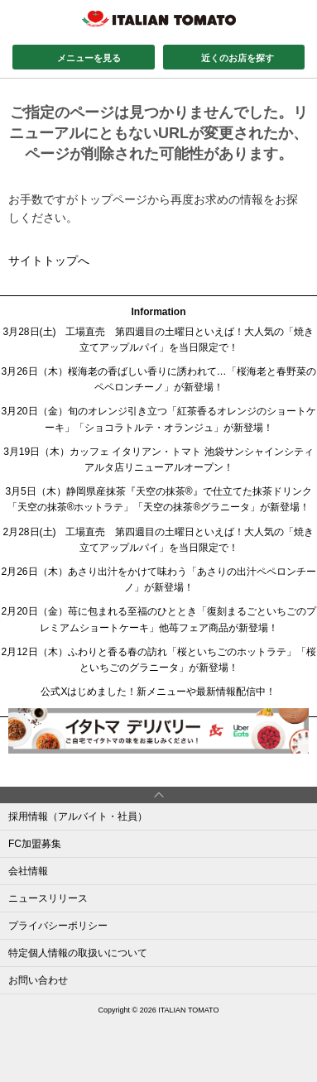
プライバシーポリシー (58, 925)
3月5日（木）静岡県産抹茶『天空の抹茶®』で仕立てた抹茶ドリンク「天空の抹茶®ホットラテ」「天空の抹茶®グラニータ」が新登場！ (158, 499)
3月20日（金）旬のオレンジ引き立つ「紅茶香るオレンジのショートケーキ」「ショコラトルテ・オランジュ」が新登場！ (158, 419)
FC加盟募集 (34, 844)
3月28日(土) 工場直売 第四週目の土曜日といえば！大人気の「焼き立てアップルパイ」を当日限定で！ (158, 339)
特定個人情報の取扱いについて (77, 953)
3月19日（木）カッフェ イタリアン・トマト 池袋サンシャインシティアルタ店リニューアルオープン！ (158, 459)
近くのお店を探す (237, 58)
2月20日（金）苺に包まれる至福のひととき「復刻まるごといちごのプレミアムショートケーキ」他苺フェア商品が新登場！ (158, 619)
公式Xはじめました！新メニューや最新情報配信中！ (158, 691)
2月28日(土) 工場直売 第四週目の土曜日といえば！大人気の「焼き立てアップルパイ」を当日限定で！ (158, 539)
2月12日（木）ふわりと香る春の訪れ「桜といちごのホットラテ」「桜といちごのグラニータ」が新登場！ (158, 659)
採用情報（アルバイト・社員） (77, 816)
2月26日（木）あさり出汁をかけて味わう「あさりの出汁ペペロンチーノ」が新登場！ (158, 579)
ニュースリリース (48, 898)
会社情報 (28, 871)
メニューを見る (89, 58)
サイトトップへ (48, 260)
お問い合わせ (38, 980)
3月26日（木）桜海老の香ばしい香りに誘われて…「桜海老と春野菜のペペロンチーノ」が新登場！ (158, 379)
